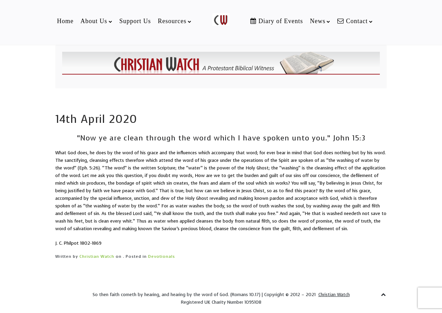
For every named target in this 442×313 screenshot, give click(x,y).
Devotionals (161, 256)
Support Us (135, 21)
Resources (172, 21)
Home (65, 21)
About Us (93, 21)
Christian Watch (96, 256)
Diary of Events (276, 21)
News (317, 21)
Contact (352, 21)
